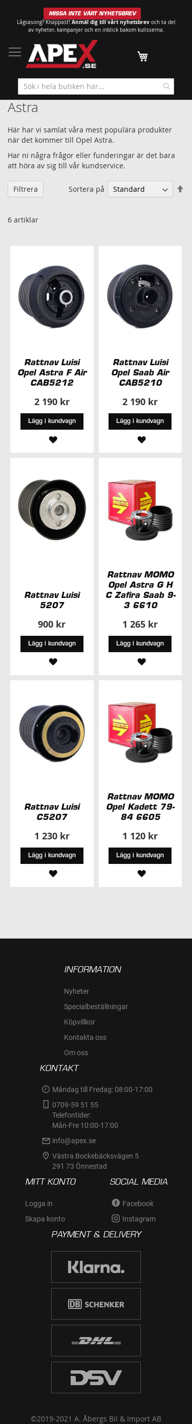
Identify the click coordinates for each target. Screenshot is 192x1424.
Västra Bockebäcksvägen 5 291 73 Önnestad (96, 1161)
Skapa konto (45, 1219)
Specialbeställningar (96, 1007)
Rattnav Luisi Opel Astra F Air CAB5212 (52, 372)
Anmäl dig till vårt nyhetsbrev (111, 22)
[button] (51, 439)
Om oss (76, 1053)
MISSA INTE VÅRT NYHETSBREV (92, 13)
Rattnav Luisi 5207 (51, 600)
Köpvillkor (79, 1022)
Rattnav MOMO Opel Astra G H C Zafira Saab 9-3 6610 (140, 589)
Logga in (39, 1203)
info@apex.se (74, 1141)
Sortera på (86, 189)
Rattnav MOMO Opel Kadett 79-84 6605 (140, 806)
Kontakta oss (85, 1037)
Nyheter (76, 991)
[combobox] (96, 86)
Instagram (139, 1219)
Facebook (138, 1203)
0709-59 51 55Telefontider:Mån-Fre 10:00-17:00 (85, 1115)
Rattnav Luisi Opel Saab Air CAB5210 (140, 372)
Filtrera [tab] (25, 189)
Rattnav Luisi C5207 (51, 812)
